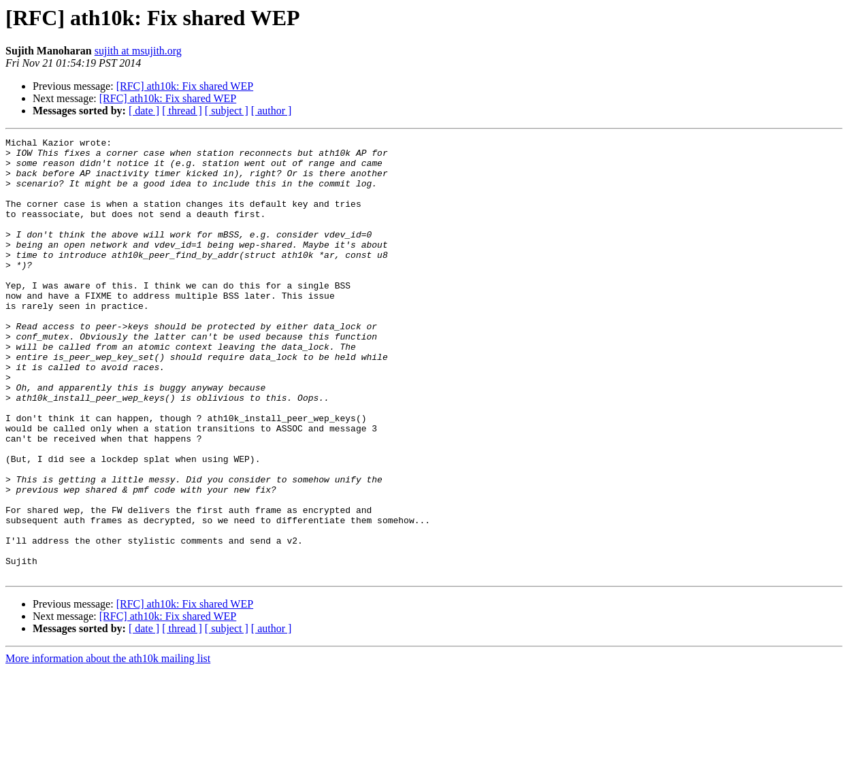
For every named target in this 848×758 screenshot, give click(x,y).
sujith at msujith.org (138, 50)
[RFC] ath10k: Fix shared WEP (184, 86)
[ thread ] (182, 110)
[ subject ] (226, 110)
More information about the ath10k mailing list (107, 746)
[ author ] (271, 110)
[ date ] (144, 110)
